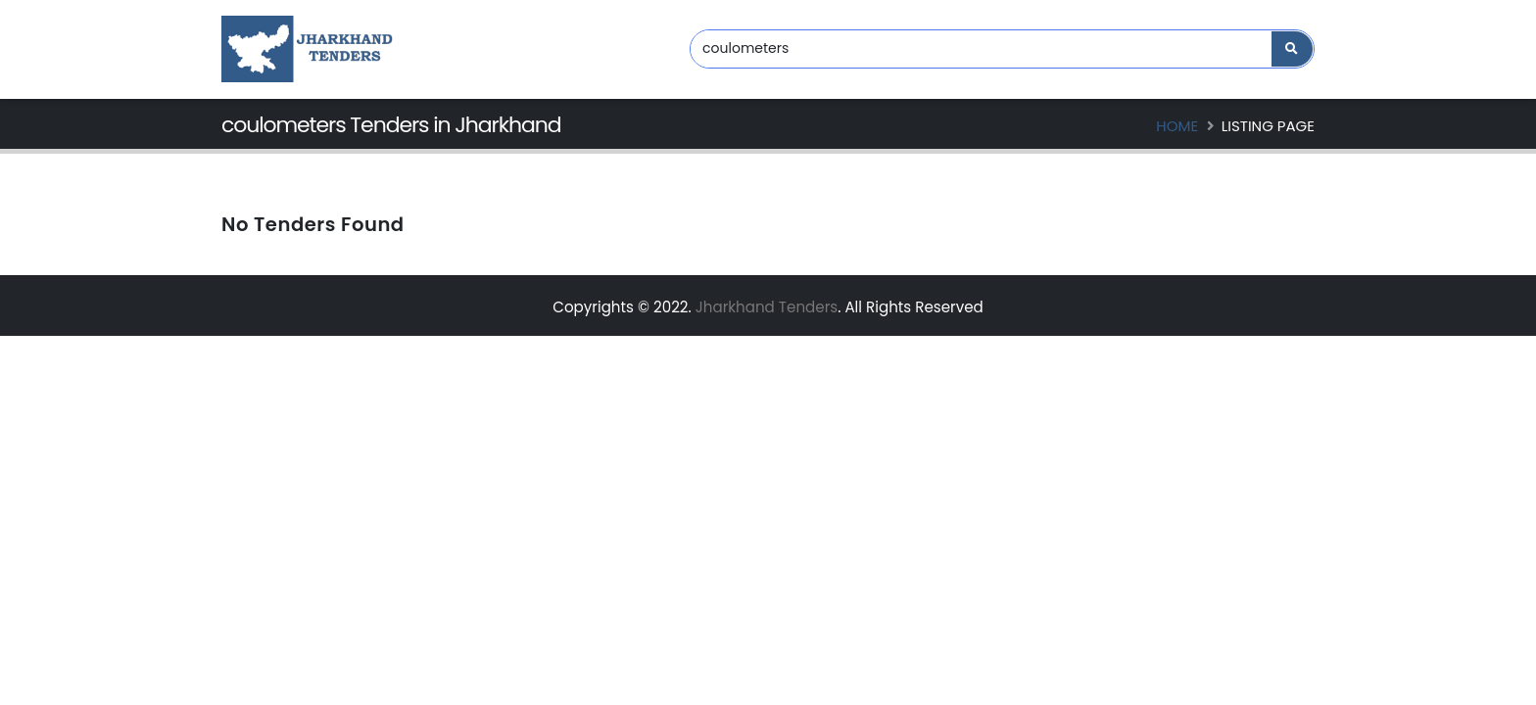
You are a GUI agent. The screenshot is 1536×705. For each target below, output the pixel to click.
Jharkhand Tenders (767, 307)
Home (1177, 126)
